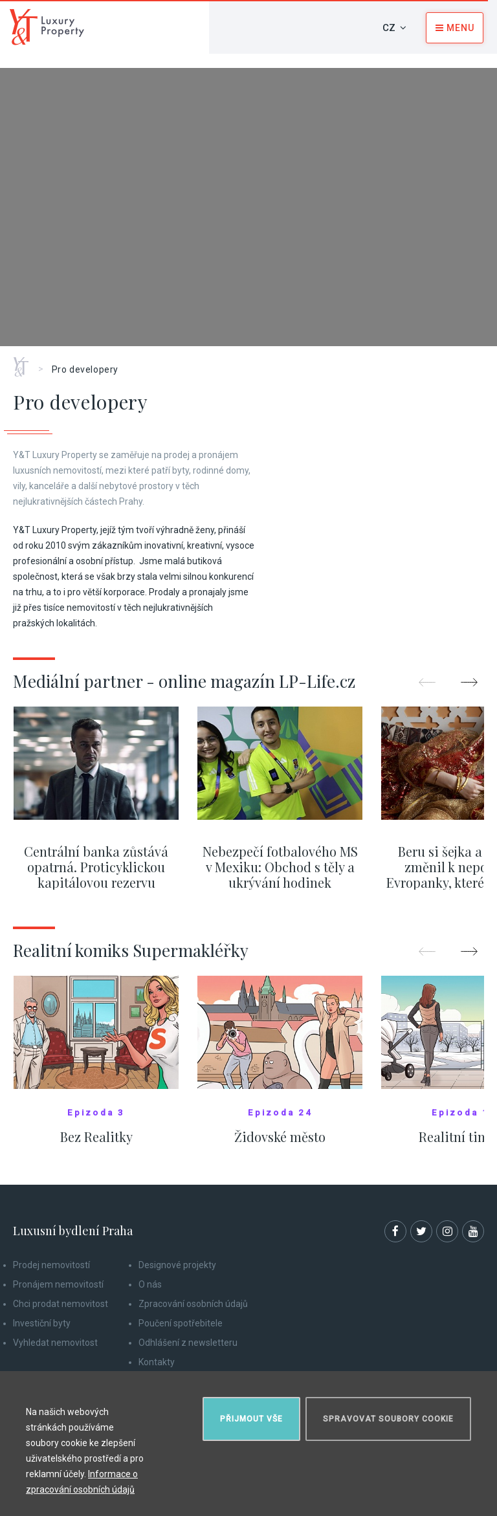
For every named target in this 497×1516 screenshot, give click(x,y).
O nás (150, 1284)
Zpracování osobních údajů (193, 1304)
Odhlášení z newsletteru (187, 1342)
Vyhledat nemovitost (55, 1342)
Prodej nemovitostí (51, 1265)
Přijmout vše (251, 1418)
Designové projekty (177, 1265)
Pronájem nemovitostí (58, 1284)
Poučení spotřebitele (180, 1323)
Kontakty (156, 1362)
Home (25, 362)
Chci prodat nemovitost (60, 1304)
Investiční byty (42, 1323)
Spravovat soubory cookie (388, 1418)
